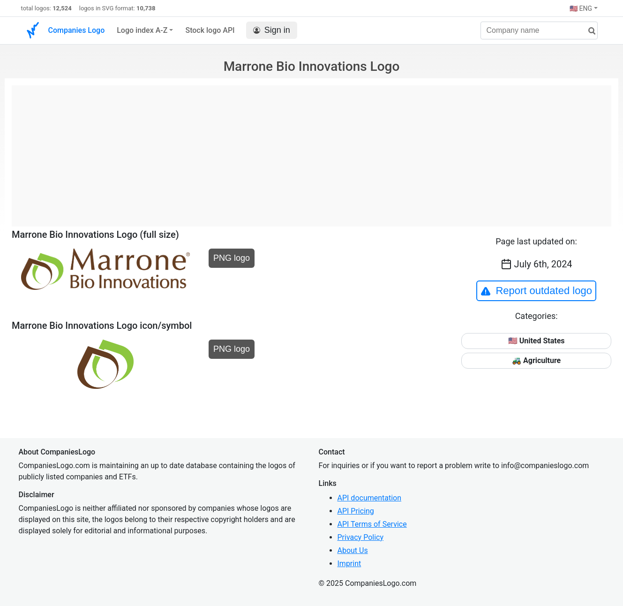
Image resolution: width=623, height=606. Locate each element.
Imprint (349, 563)
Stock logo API (209, 30)
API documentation (370, 497)
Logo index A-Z (142, 30)
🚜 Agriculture (536, 360)
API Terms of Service (372, 524)
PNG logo (231, 258)
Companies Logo (76, 30)
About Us (353, 550)
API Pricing (356, 511)
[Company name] (539, 30)
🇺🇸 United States (536, 340)
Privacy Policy (361, 537)
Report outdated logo (536, 291)
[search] (588, 31)
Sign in (271, 30)
